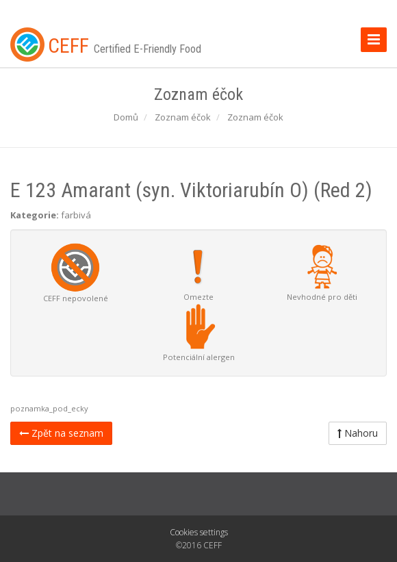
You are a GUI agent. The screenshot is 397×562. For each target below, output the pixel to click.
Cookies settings (199, 532)
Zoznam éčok (183, 117)
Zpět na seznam (61, 432)
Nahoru (357, 432)
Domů (126, 117)
